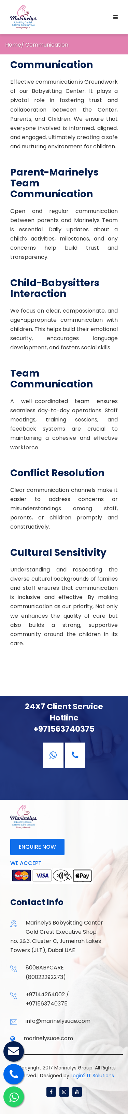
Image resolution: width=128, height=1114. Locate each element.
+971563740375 (47, 1004)
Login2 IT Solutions (92, 1075)
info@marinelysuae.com (58, 1021)
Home (13, 45)
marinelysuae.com (48, 1038)
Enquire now (37, 847)
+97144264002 (45, 994)
